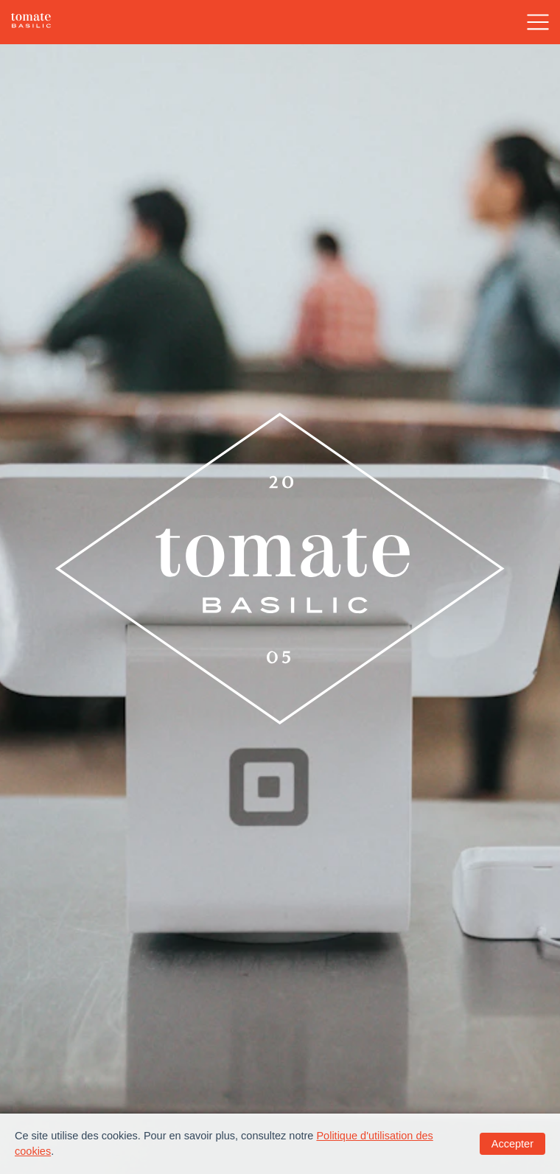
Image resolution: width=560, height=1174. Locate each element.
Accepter (512, 1144)
